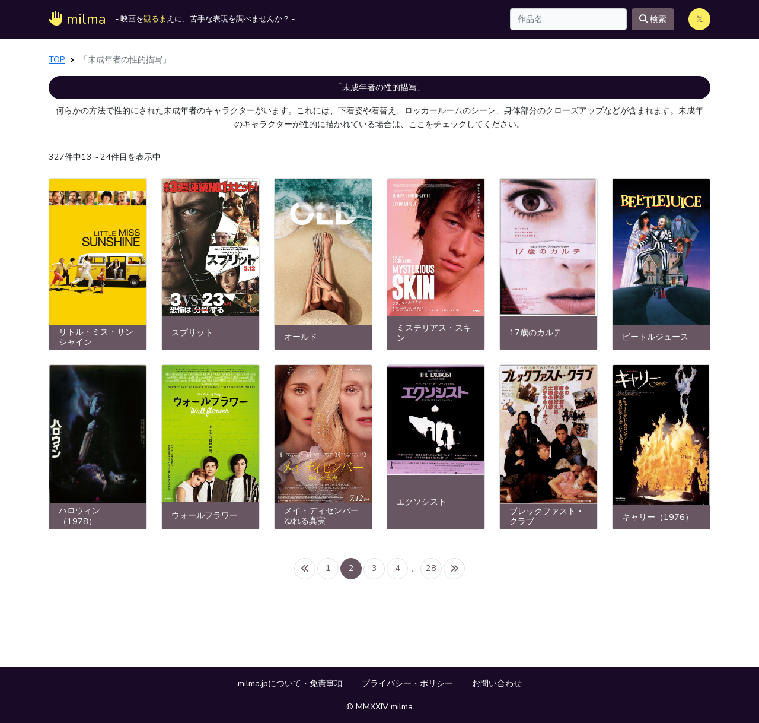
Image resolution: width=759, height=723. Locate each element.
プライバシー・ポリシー (407, 683)
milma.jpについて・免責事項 (290, 683)
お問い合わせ (497, 683)
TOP (57, 59)
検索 (652, 19)
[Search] (568, 19)
